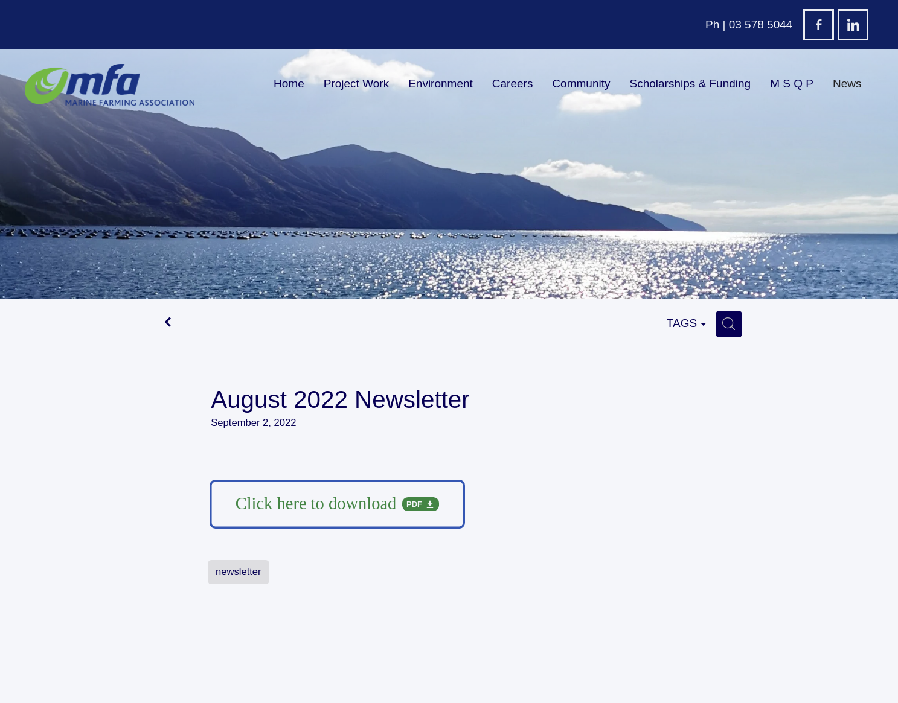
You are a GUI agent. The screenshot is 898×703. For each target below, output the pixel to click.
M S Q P (791, 83)
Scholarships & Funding (690, 83)
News (847, 83)
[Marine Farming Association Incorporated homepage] (109, 85)
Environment (440, 83)
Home (289, 83)
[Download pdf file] (337, 504)
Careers (512, 83)
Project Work (356, 83)
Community (581, 83)
